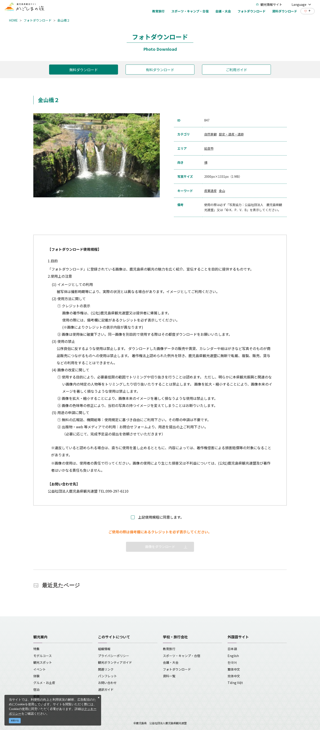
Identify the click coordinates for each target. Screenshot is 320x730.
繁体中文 (234, 669)
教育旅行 (169, 649)
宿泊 (36, 689)
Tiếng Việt (235, 682)
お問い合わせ (107, 682)
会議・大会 (170, 662)
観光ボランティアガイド (115, 662)
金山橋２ (63, 20)
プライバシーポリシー (113, 655)
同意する (15, 720)
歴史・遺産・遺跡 (231, 134)
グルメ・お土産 (44, 682)
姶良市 (209, 148)
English (233, 655)
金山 (222, 190)
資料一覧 (169, 676)
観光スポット (42, 662)
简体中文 (234, 676)
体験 (36, 676)
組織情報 (104, 649)
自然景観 (210, 134)
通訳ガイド (106, 689)
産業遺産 (210, 190)
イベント (39, 669)
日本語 (232, 649)
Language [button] (301, 4)
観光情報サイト (269, 4)
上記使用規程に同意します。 (161, 517)
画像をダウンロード (160, 546)
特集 (36, 649)
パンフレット (107, 676)
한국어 (232, 662)
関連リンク (106, 669)
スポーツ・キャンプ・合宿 (181, 655)
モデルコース (42, 655)
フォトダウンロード (38, 20)
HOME (13, 20)
